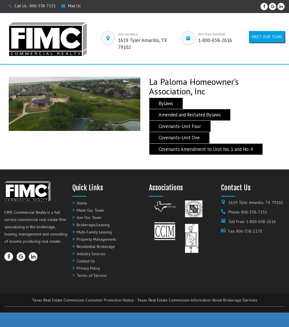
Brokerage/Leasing (93, 224)
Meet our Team (267, 36)
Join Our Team (89, 217)
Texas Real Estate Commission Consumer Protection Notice (83, 300)
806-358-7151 (43, 5)
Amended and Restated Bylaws (190, 115)
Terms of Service (92, 275)
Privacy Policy (88, 268)
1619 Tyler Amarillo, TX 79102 (255, 202)
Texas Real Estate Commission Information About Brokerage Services (197, 300)
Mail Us (71, 5)
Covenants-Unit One (179, 138)
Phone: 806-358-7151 (247, 212)
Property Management (96, 239)
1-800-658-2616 (215, 40)
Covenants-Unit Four (180, 126)
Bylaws (166, 103)
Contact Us (86, 261)
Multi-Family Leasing (94, 232)
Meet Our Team (90, 210)
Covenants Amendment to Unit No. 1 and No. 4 (206, 149)
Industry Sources (91, 253)
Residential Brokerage (96, 246)
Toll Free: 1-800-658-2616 (252, 221)
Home (82, 203)
